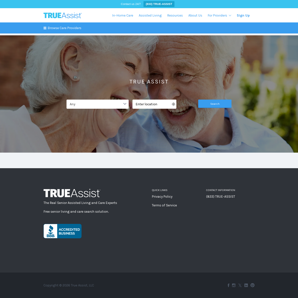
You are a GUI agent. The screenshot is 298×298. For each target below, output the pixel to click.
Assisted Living (150, 15)
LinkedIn (246, 285)
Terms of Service (164, 205)
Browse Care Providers (64, 28)
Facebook (228, 285)
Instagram (233, 285)
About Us (195, 15)
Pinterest (252, 285)
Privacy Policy (162, 196)
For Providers (217, 15)
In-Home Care (122, 15)
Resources (175, 15)
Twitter (240, 285)
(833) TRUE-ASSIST (220, 196)
